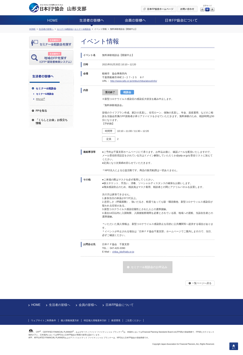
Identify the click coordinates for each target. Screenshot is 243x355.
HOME (35, 304)
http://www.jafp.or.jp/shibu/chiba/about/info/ (133, 81)
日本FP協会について (120, 304)
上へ (233, 346)
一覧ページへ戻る (201, 283)
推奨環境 (115, 320)
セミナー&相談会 (45, 94)
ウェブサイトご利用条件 (43, 320)
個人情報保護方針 (70, 320)
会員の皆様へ (88, 304)
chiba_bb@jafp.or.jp (123, 251)
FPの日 (40, 99)
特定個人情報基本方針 (95, 320)
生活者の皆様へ (59, 304)
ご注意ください (133, 320)
